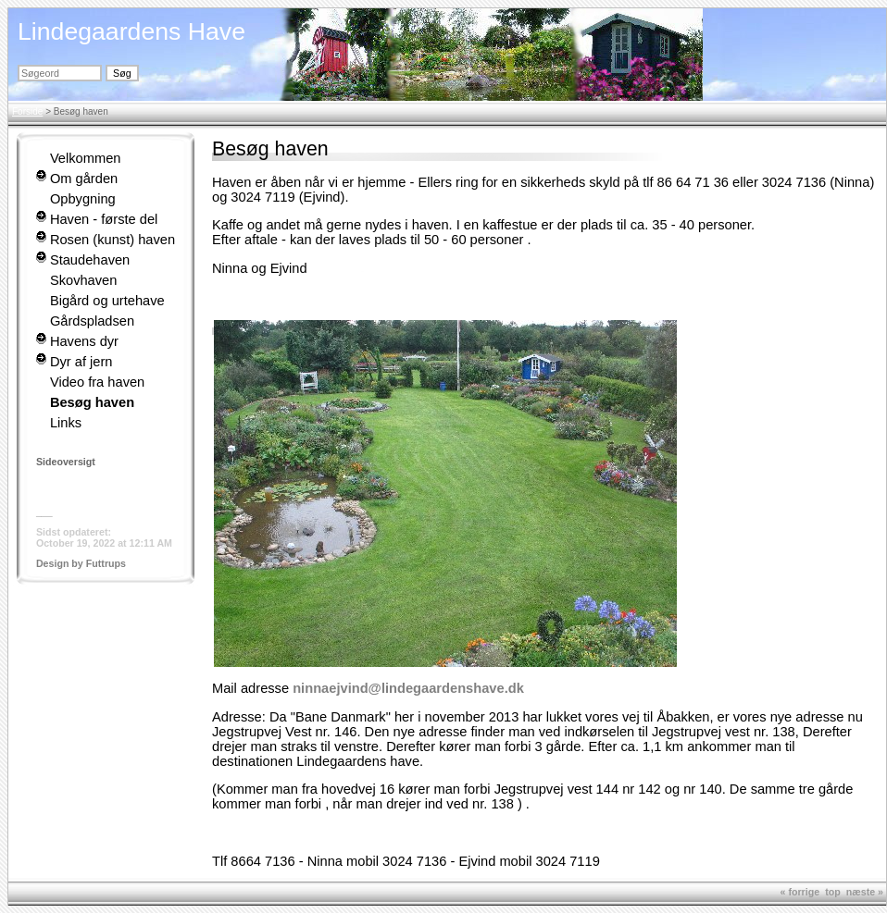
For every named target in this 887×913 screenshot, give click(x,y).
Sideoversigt (65, 461)
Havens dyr (84, 341)
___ (44, 511)
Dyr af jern (81, 361)
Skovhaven (84, 280)
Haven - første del (103, 219)
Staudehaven (90, 260)
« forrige (800, 891)
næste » (864, 891)
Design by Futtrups (81, 563)
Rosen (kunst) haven (112, 239)
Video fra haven (97, 382)
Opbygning (83, 198)
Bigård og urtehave (107, 300)
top (833, 891)
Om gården (84, 178)
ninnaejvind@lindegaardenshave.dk (408, 688)
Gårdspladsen (92, 321)
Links (65, 422)
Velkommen (85, 158)
